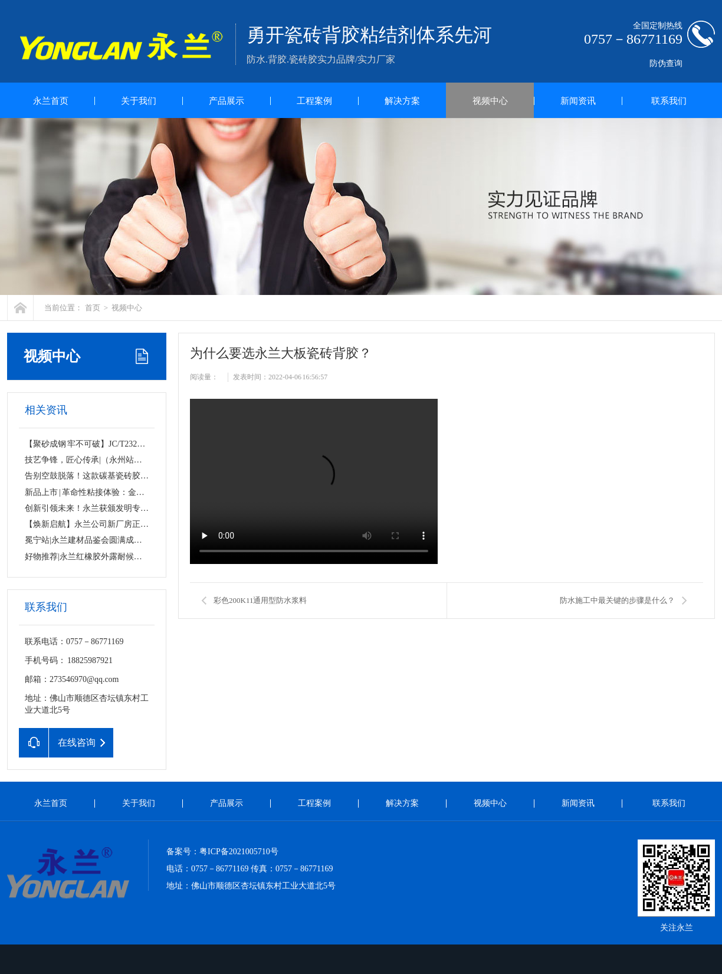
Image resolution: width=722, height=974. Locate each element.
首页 (92, 307)
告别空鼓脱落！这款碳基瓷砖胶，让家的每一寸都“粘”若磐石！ (140, 475)
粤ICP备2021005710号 (238, 851)
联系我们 (669, 101)
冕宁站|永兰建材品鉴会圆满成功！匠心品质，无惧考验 (125, 540)
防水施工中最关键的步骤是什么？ (617, 600)
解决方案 (402, 101)
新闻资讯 (578, 101)
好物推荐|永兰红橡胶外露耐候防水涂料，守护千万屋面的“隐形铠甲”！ (153, 556)
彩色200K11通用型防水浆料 (260, 600)
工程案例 (314, 101)
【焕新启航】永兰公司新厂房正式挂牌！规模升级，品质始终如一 (144, 524)
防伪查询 (665, 63)
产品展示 (226, 101)
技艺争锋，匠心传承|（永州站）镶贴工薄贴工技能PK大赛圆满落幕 (146, 459)
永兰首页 (50, 101)
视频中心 (490, 101)
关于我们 (138, 101)
